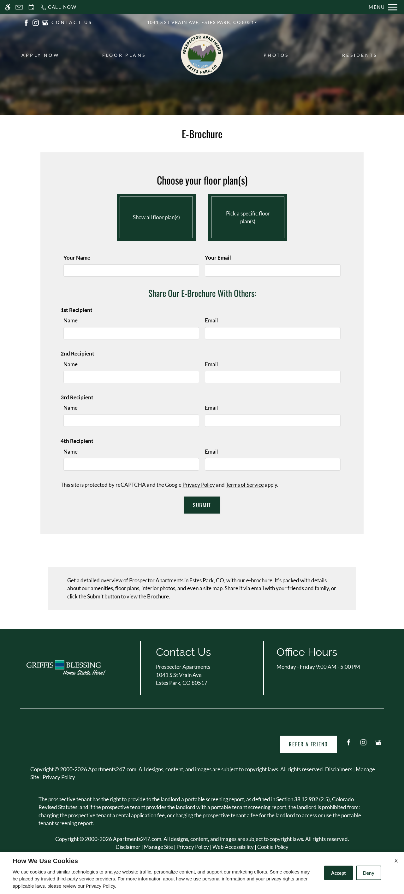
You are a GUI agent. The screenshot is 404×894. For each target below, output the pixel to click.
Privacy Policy (100, 886)
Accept (338, 873)
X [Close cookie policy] (396, 860)
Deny (368, 873)
